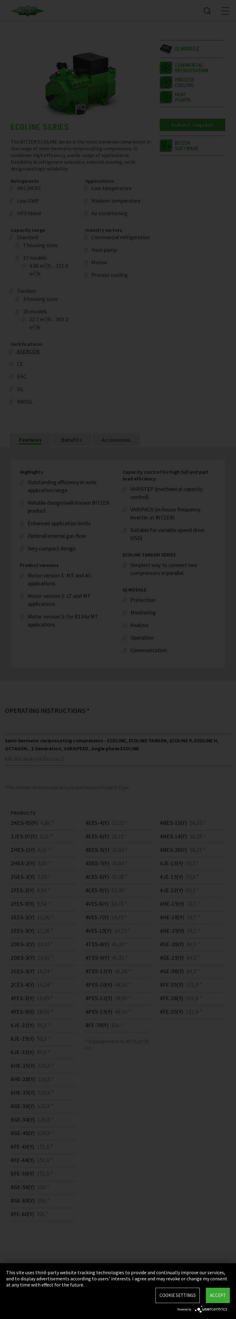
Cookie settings (177, 1295)
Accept (218, 1295)
